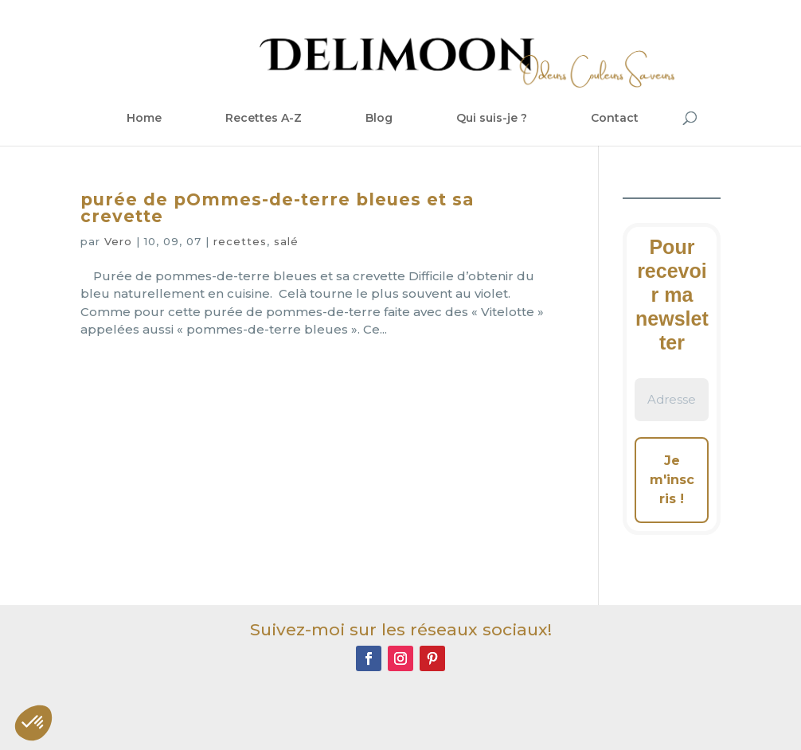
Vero (118, 241)
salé (286, 241)
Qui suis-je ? (491, 118)
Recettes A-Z (263, 118)
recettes (240, 241)
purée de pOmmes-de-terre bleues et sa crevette (277, 207)
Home (144, 118)
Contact (615, 118)
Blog (379, 118)
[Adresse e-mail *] (672, 400)
